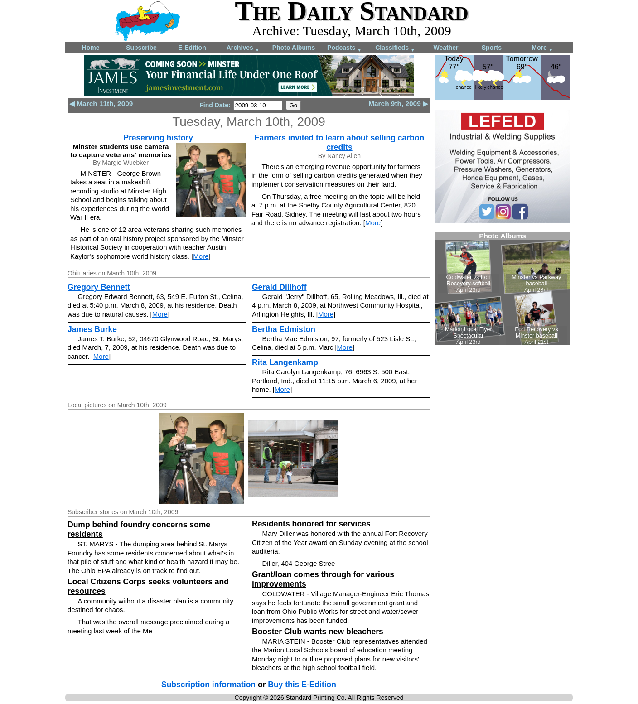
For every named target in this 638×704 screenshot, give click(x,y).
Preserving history (158, 137)
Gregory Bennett (99, 287)
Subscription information (208, 684)
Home (91, 47)
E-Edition (192, 47)
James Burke (92, 329)
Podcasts (344, 48)
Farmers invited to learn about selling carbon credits (339, 142)
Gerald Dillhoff (279, 287)
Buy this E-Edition (302, 684)
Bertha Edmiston (283, 329)
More (542, 48)
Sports (492, 47)
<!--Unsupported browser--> (502, 288)
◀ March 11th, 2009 (101, 103)
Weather (446, 47)
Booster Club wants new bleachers (317, 631)
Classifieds (395, 48)
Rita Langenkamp (285, 362)
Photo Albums (293, 47)
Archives (243, 48)
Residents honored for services (311, 523)
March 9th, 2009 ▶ (398, 103)
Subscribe (141, 47)
